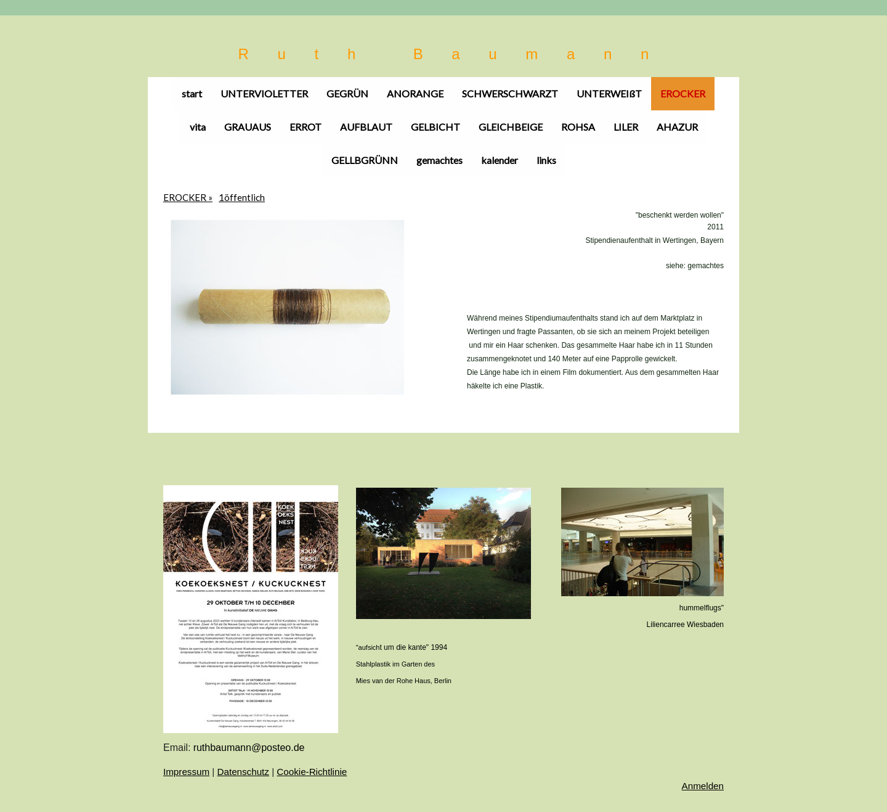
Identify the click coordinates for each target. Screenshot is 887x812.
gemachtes (439, 160)
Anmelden (703, 786)
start (192, 93)
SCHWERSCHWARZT (510, 93)
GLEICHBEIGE (511, 127)
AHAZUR (677, 127)
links (546, 160)
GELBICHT (435, 127)
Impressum (186, 771)
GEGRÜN (347, 93)
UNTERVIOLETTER (264, 93)
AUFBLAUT (366, 127)
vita (198, 127)
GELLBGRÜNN (364, 160)
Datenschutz (243, 771)
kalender (499, 160)
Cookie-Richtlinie (312, 771)
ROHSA (578, 127)
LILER (626, 127)
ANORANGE (415, 93)
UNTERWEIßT (609, 93)
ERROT (306, 127)
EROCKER (682, 93)
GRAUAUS (247, 127)
